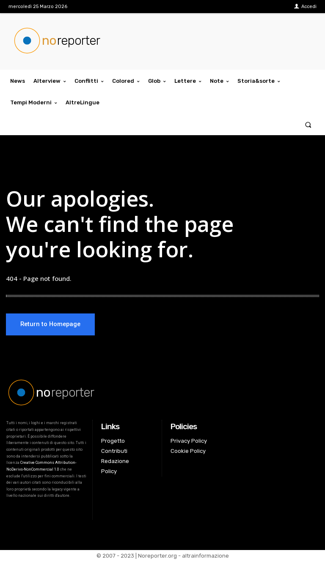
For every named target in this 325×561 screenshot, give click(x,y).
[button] (308, 124)
